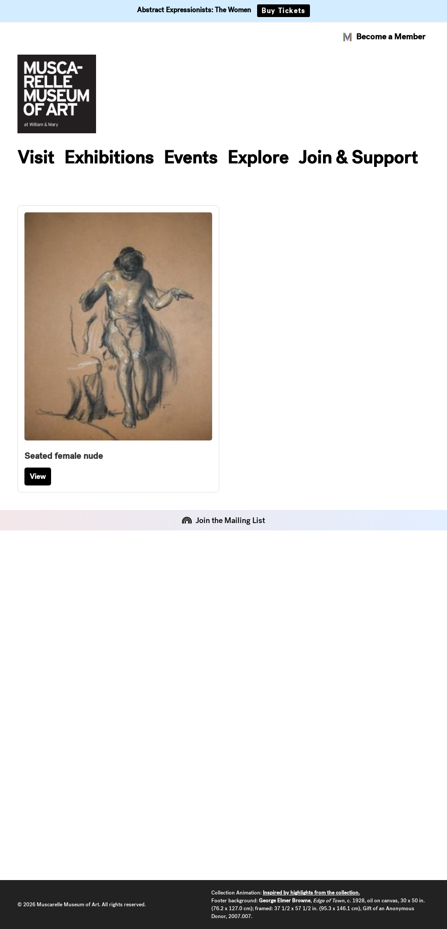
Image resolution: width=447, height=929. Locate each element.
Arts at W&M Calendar (344, 601)
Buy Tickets (283, 10)
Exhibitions (109, 157)
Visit (35, 157)
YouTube (35, 833)
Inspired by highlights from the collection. (311, 892)
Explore (258, 157)
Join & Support (358, 157)
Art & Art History (333, 622)
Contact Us (181, 622)
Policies (32, 601)
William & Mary (329, 581)
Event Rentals (45, 581)
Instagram (38, 792)
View (38, 476)
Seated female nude (63, 455)
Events (190, 157)
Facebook (37, 813)
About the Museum (197, 581)
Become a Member (383, 36)
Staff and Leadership (200, 601)
